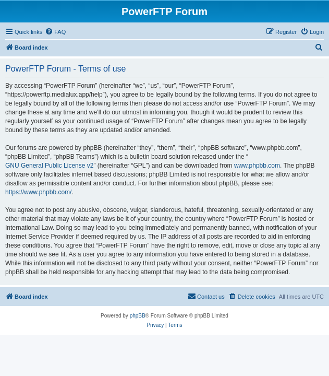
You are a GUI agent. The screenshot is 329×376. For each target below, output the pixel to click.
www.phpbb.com (257, 165)
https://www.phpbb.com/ (38, 192)
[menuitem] (55, 32)
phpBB (137, 316)
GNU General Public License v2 (49, 165)
